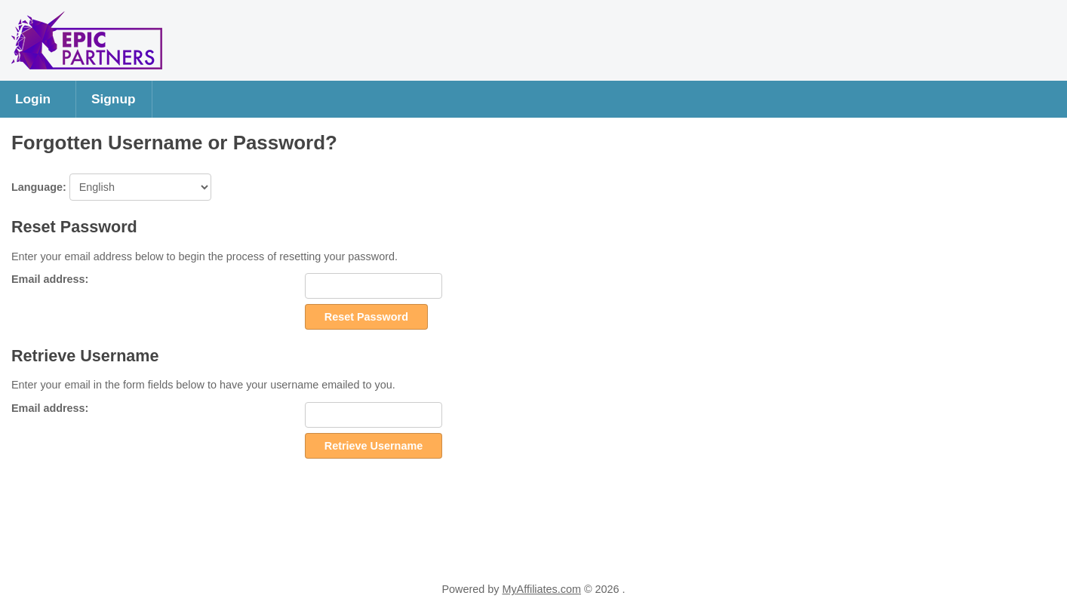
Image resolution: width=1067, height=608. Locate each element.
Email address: (49, 279)
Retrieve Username (373, 446)
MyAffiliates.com (541, 589)
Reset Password (366, 317)
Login (33, 98)
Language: (111, 187)
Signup (113, 98)
